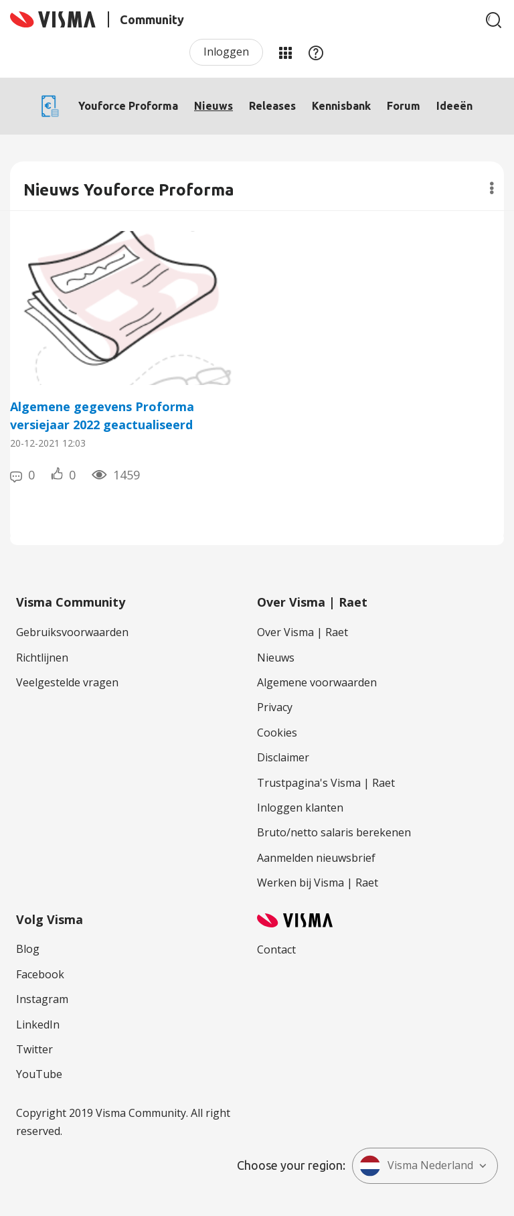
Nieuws (213, 106)
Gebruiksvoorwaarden (72, 632)
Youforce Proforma (128, 106)
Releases (272, 106)
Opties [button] (492, 188)
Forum (403, 106)
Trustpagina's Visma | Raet (326, 782)
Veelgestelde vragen (67, 682)
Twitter (34, 1049)
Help (316, 52)
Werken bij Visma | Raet (317, 882)
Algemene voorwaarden (317, 682)
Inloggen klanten (300, 807)
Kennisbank (341, 106)
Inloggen (226, 51)
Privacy (274, 707)
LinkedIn (38, 1024)
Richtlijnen (42, 657)
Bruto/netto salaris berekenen (334, 832)
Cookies (277, 732)
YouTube (39, 1074)
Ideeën (454, 106)
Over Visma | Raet (302, 632)
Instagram (42, 999)
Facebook (40, 974)
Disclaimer (283, 757)
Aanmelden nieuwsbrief (316, 857)
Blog (27, 948)
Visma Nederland (416, 1165)
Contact (276, 949)
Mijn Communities (285, 52)
